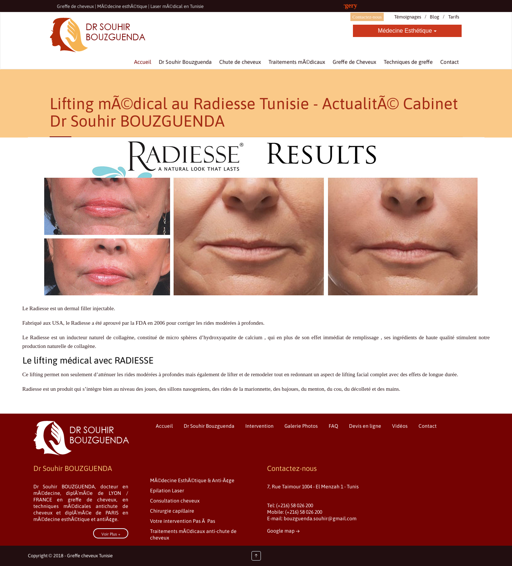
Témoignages (407, 17)
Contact (428, 426)
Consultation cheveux (175, 501)
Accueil (164, 426)
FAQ (333, 426)
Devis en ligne (365, 426)
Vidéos (400, 426)
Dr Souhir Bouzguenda (209, 426)
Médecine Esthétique (407, 31)
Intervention (259, 426)
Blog (434, 17)
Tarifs (453, 17)
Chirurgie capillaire (172, 511)
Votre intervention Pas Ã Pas (182, 521)
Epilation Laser (167, 490)
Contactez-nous (367, 17)
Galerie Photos (301, 426)
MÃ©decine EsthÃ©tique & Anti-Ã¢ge (192, 480)
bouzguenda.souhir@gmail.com (320, 518)
